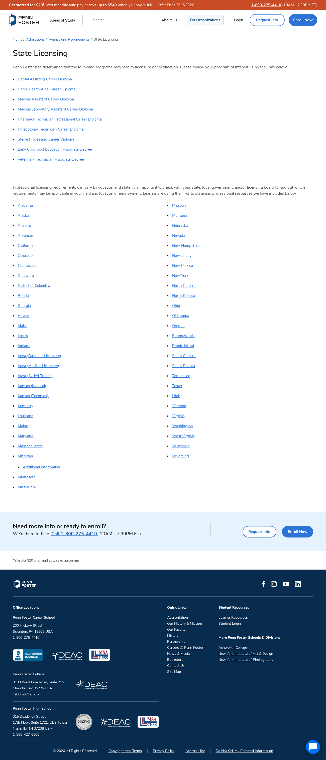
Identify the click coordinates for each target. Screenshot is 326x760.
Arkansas (26, 235)
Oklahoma (180, 315)
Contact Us (176, 665)
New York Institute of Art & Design (246, 653)
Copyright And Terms (125, 750)
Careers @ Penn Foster (185, 647)
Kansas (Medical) (32, 385)
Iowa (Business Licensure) (39, 355)
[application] (313, 747)
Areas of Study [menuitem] (62, 20)
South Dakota (183, 365)
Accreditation (177, 617)
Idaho (22, 325)
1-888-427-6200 (26, 734)
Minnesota (26, 477)
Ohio (176, 305)
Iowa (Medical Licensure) (38, 365)
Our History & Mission (184, 623)
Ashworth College (233, 647)
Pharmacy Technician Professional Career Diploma (60, 119)
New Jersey (181, 255)
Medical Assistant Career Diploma (46, 99)
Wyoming (180, 456)
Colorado (25, 255)
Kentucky (25, 405)
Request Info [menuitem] (267, 20)
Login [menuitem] (238, 20)
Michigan (25, 456)
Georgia (24, 305)
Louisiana (25, 415)
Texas (177, 385)
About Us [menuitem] (169, 20)
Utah (176, 395)
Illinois (23, 335)
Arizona (24, 225)
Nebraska (180, 225)
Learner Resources (233, 617)
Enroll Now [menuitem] (303, 20)
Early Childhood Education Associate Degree (55, 149)
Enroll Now (297, 531)
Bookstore (175, 659)
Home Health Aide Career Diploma (46, 89)
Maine (23, 425)
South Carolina (184, 355)
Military (172, 635)
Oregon (178, 325)
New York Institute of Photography (246, 659)
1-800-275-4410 (266, 5)
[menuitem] (24, 20)
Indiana (24, 345)
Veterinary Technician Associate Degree (51, 159)
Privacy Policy (163, 750)
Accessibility (195, 750)
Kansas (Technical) (33, 395)
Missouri (179, 205)
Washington (182, 425)
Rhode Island (183, 345)
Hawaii (23, 315)
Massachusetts (30, 446)
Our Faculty (176, 629)
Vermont (179, 405)
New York (180, 275)
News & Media (178, 653)
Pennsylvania (183, 335)
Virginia (178, 415)
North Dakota (183, 295)
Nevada (178, 235)
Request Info (257, 531)
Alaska (23, 215)
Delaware (26, 275)
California (25, 245)
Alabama (25, 205)
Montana (179, 215)
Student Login (230, 623)
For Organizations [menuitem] (205, 20)
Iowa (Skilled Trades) (35, 375)
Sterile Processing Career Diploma (46, 139)
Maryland (26, 436)
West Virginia (183, 436)
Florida (23, 295)
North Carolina (184, 285)
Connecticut (28, 265)
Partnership (176, 641)
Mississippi (27, 487)
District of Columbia (34, 285)
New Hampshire (185, 245)
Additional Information (41, 467)
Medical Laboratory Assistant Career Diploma (55, 109)
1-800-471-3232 (26, 694)
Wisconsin (181, 446)
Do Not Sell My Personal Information (244, 750)
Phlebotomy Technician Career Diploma (51, 129)
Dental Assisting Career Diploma (45, 79)
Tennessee (181, 375)
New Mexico (182, 265)
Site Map (174, 671)
